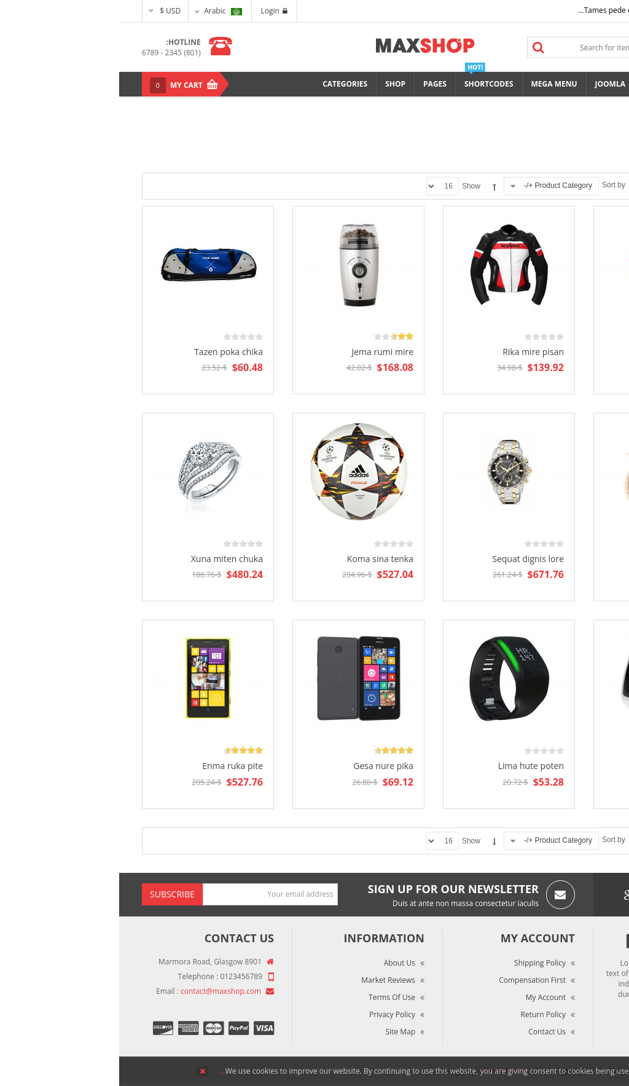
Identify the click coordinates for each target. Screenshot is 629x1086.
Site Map (281, 1031)
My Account (427, 997)
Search (419, 47)
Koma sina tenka (261, 558)
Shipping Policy (421, 963)
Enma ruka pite (113, 766)
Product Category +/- (439, 185)
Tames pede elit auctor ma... (507, 10)
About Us (280, 963)
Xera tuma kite (566, 558)
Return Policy (424, 1014)
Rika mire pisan (414, 351)
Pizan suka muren (559, 766)
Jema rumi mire (263, 351)
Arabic (103, 11)
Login (155, 11)
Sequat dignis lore (409, 558)
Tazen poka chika (109, 351)
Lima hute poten (412, 766)
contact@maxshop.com (101, 991)
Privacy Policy (273, 1014)
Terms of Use (272, 997)
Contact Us (428, 1031)
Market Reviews (269, 980)
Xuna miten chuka (108, 558)
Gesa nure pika (264, 766)
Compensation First (413, 980)
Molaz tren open (562, 351)
